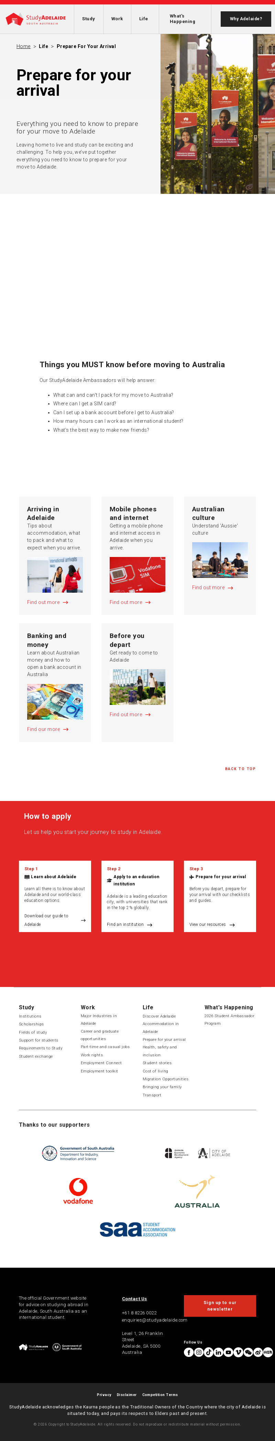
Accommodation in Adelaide (161, 1027)
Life (143, 18)
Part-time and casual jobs (105, 1046)
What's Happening (182, 18)
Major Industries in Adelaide (99, 1019)
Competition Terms (160, 1395)
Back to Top (240, 769)
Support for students (38, 1040)
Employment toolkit (99, 1071)
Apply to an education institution (136, 880)
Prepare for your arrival (86, 46)
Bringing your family (162, 1086)
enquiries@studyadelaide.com (155, 1320)
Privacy (104, 1395)
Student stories (157, 1062)
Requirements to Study (40, 1048)
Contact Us (134, 1298)
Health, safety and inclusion (160, 1051)
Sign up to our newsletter (220, 1305)
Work (117, 18)
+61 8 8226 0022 (139, 1312)
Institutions (30, 1016)
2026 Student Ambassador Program (229, 1019)
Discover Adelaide (159, 1016)
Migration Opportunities (165, 1079)
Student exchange (36, 1056)
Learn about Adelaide (53, 876)
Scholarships (31, 1024)
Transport (152, 1095)
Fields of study (33, 1032)
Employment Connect (101, 1062)
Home (23, 46)
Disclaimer (127, 1395)
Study (88, 18)
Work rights (92, 1055)
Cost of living (155, 1071)
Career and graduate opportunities (100, 1035)
